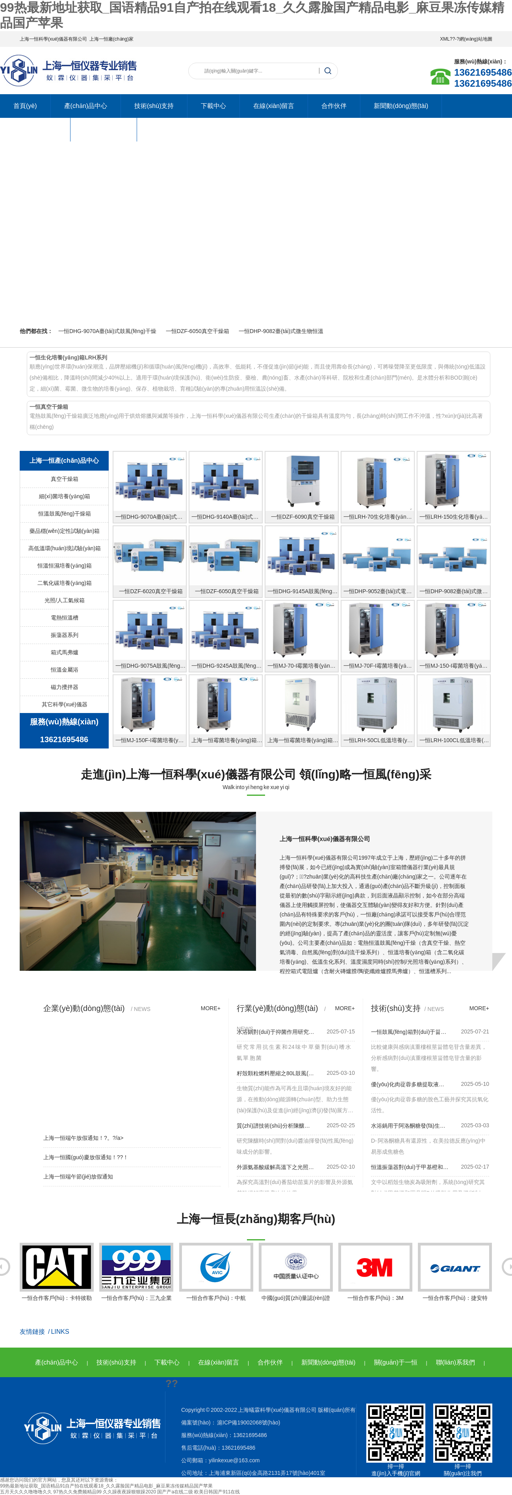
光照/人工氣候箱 (65, 600)
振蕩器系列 (64, 635)
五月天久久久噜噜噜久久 (26, 1492)
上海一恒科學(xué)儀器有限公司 (53, 39)
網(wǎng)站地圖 (475, 39)
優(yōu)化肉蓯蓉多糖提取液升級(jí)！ (410, 1084)
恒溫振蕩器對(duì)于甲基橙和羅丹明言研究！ (410, 1167)
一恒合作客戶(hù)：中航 (216, 1272)
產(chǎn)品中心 (85, 105)
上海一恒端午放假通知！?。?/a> (83, 1138)
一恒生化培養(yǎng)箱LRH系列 (68, 357)
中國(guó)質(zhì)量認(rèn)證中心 (296, 1278)
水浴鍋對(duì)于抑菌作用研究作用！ (276, 1032)
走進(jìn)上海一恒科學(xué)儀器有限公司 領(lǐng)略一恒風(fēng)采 (256, 774)
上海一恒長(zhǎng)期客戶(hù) (256, 1218)
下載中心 (213, 105)
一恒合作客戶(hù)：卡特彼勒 (57, 1272)
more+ (211, 1008)
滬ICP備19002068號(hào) (248, 1422)
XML (445, 39)
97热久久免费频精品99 (77, 1492)
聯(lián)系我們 (103, 129)
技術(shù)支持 (154, 105)
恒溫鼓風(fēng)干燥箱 (64, 513)
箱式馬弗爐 (64, 652)
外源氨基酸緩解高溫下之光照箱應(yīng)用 (276, 1167)
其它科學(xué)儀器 (64, 704)
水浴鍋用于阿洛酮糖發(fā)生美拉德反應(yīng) (410, 1126)
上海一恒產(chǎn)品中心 (64, 460)
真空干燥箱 (64, 479)
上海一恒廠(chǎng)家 (111, 39)
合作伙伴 (334, 105)
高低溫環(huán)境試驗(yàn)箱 (64, 548)
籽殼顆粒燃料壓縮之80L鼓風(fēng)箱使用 (276, 1073)
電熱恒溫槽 (64, 617)
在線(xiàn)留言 (273, 105)
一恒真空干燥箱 (49, 407)
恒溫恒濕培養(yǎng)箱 (64, 565)
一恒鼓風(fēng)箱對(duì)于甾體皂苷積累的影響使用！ (410, 1032)
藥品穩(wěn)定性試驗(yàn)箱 (65, 531)
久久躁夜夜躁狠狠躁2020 (129, 1492)
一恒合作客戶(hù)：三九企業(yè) (136, 1278)
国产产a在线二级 (175, 1492)
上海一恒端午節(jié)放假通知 (78, 1176)
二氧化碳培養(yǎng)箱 (64, 583)
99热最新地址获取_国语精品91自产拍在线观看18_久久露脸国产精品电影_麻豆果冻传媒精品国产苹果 (106, 1486)
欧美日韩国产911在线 (217, 1492)
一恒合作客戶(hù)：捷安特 (455, 1272)
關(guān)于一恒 (395, 1362)
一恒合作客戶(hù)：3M (375, 1272)
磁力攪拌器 (64, 687)
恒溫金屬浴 (64, 670)
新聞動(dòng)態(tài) (401, 105)
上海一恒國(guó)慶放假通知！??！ (85, 1157)
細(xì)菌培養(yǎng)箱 (64, 496)
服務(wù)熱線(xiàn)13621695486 (64, 730)
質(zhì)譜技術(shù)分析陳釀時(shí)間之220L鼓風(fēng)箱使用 (276, 1126)
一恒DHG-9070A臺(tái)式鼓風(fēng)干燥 (107, 331)
